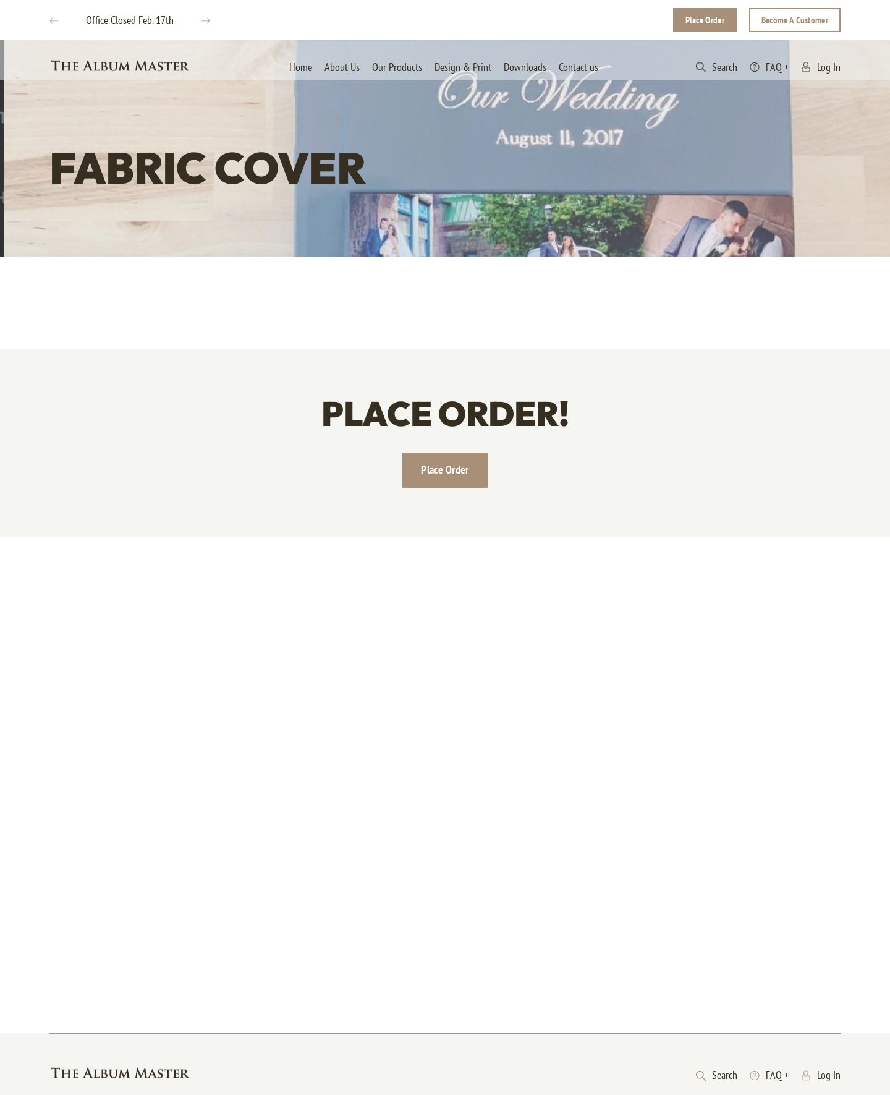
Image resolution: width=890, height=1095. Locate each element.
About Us (342, 67)
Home (300, 67)
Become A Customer (794, 20)
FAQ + (769, 67)
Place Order (704, 20)
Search (716, 67)
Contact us (578, 67)
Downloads (525, 67)
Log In (821, 67)
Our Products (397, 67)
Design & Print (462, 67)
